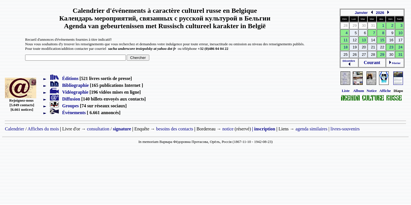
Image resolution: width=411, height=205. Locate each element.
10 (400, 33)
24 (400, 47)
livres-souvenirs (345, 128)
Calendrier (14, 128)
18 (346, 47)
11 (346, 40)
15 (382, 40)
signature (122, 128)
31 (400, 54)
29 (382, 54)
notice (227, 128)
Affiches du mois (43, 128)
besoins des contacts (174, 128)
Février (395, 63)
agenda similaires (311, 128)
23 (391, 47)
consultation (98, 128)
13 (364, 40)
